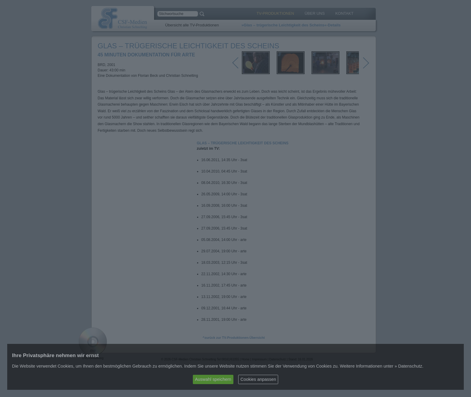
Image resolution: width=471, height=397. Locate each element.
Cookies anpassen (258, 379)
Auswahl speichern (213, 379)
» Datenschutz (408, 366)
